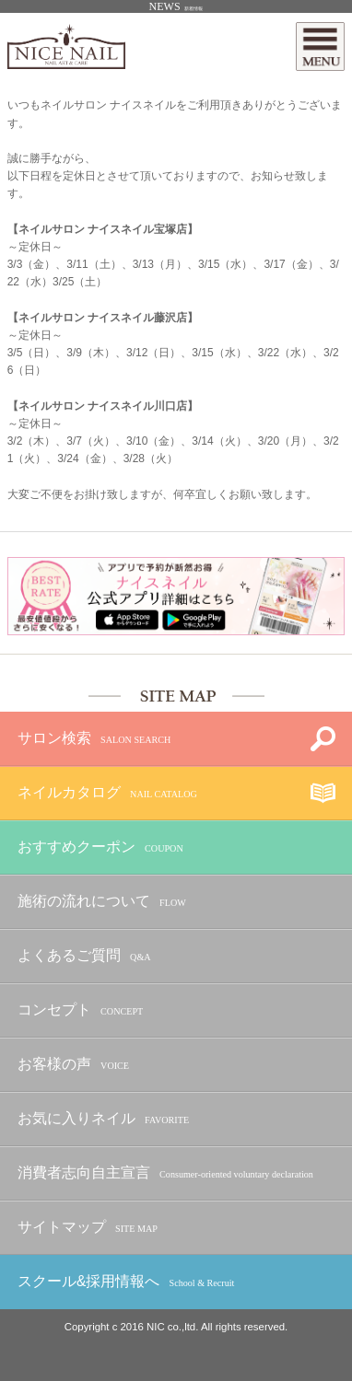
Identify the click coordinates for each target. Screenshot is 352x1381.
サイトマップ (88, 1227)
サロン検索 (94, 739)
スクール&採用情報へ (126, 1282)
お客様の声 (73, 1064)
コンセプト (80, 1010)
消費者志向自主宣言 (165, 1173)
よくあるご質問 (84, 956)
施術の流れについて (102, 902)
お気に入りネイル (103, 1119)
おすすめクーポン (100, 847)
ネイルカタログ (107, 793)
